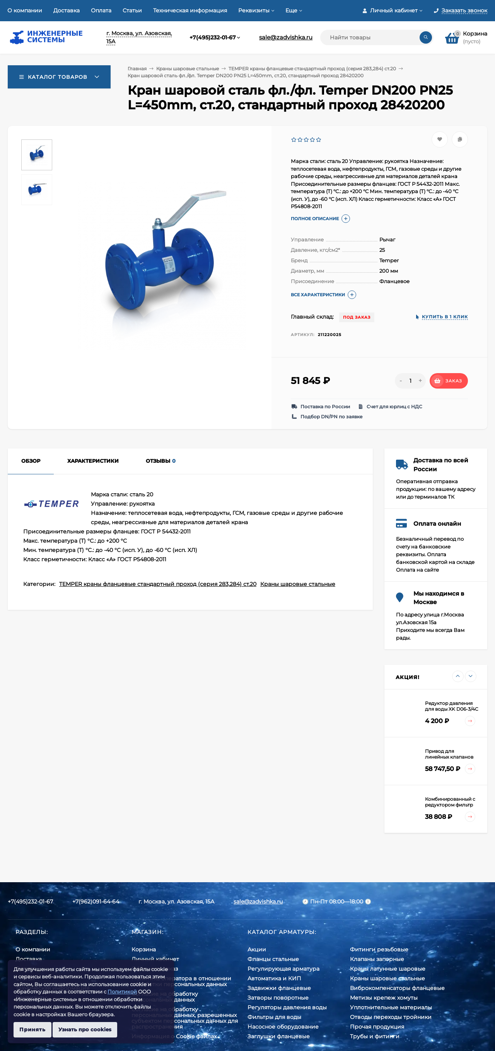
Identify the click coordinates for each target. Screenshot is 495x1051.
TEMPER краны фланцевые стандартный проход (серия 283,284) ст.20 (312, 68)
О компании (24, 10)
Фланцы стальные (273, 959)
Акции (257, 949)
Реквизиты (254, 10)
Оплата (101, 10)
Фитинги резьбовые (379, 949)
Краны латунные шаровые (387, 968)
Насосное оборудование (283, 1026)
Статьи (132, 10)
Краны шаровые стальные (187, 68)
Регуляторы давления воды (287, 1007)
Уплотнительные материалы (391, 1007)
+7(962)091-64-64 (95, 901)
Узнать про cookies (84, 1029)
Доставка (66, 10)
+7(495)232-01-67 (212, 37)
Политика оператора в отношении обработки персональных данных (181, 981)
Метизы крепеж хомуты (384, 997)
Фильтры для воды (274, 1017)
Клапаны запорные (377, 959)
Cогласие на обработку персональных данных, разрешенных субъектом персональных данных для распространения (184, 1018)
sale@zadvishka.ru (285, 37)
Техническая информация (190, 10)
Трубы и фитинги (374, 1036)
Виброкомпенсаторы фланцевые (397, 988)
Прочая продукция (377, 1026)
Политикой (122, 991)
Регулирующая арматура (283, 968)
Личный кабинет (155, 959)
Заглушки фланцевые (279, 1036)
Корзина (143, 949)
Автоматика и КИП (274, 978)
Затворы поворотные (278, 997)
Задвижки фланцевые (279, 988)
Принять (32, 1029)
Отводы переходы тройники (391, 1017)
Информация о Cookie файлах (174, 1036)
